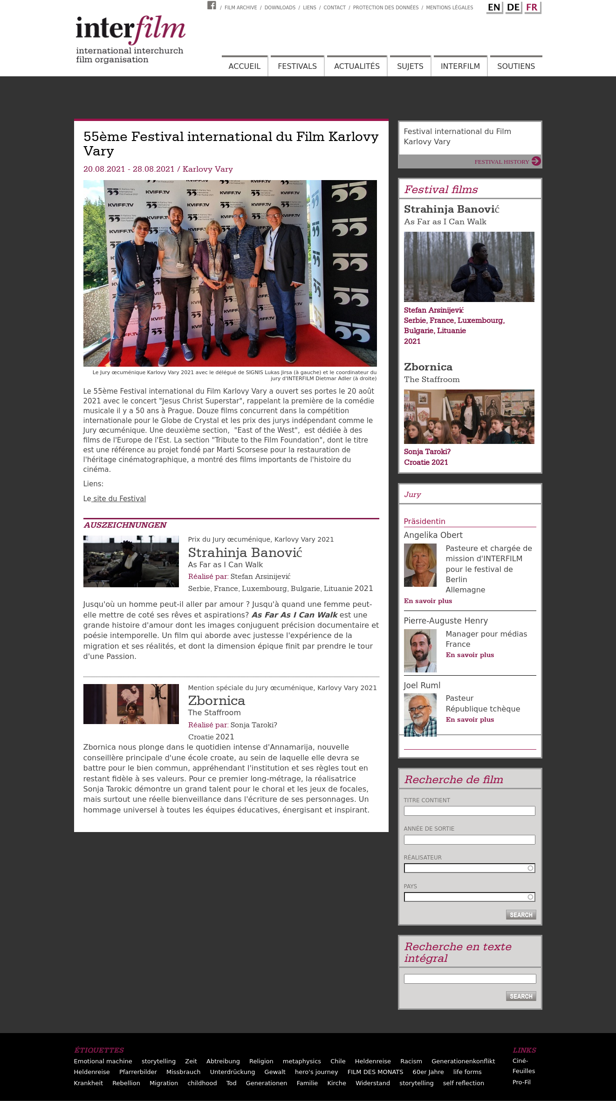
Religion (261, 1061)
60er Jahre (428, 1071)
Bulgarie (305, 588)
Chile (338, 1061)
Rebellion (126, 1083)
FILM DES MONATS (376, 1071)
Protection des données (386, 7)
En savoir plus (428, 601)
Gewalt (275, 1071)
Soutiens (516, 66)
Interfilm (460, 66)
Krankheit (88, 1083)
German (512, 6)
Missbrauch (183, 1071)
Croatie (201, 737)
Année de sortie (429, 829)
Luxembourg (264, 588)
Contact (335, 7)
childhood (202, 1083)
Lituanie (338, 588)
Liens (309, 7)
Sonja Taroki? (254, 725)
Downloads (280, 7)
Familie (307, 1083)
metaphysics (302, 1061)
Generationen (266, 1083)
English (493, 6)
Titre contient (427, 800)
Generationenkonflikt (463, 1061)
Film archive (241, 7)
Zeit (191, 1061)
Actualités (357, 66)
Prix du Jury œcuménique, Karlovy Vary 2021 (261, 539)
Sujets (410, 66)
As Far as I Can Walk (445, 222)
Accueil (244, 66)
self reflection (463, 1083)
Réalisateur (423, 857)
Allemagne (466, 589)
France (226, 588)
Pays (411, 886)
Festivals (297, 66)
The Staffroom (432, 379)
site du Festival (118, 499)
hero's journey (316, 1071)
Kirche (336, 1083)
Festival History (502, 161)
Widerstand (373, 1083)
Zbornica (217, 701)
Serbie (199, 588)
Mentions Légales (449, 7)
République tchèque (483, 709)
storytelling (159, 1061)
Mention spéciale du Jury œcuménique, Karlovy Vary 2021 (282, 687)
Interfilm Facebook (213, 5)
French (531, 6)
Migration (164, 1083)
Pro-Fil (522, 1082)
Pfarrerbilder (138, 1071)
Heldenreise (373, 1061)
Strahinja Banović (245, 553)
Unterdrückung (232, 1071)
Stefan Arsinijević (261, 576)
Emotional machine (103, 1061)
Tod (231, 1083)
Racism (411, 1061)
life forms (467, 1071)
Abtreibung (223, 1061)
